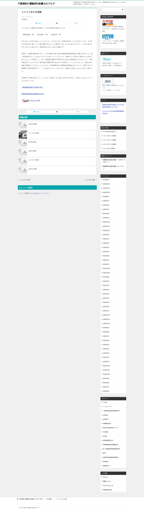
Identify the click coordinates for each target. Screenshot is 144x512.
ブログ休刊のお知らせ (109, 131)
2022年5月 (106, 247)
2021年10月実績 (32, 124)
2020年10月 (106, 323)
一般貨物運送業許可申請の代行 (32, 87)
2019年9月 (106, 378)
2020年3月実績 (32, 142)
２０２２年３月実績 (33, 160)
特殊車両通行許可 (108, 440)
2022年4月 (106, 251)
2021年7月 (106, 285)
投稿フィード (107, 481)
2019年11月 (106, 370)
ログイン (37, 193)
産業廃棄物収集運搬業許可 (110, 444)
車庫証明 (105, 461)
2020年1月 (106, 361)
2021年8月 (106, 281)
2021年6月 (106, 289)
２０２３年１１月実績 (109, 140)
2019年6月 (106, 391)
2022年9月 (106, 234)
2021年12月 (106, 268)
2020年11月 (106, 319)
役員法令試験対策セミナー (110, 427)
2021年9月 (106, 277)
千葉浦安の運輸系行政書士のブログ (40, 3)
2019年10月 (106, 374)
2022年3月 (106, 256)
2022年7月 (106, 239)
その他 (105, 402)
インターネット (107, 406)
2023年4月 (106, 209)
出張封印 (105, 419)
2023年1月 (106, 217)
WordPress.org (107, 489)
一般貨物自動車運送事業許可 (111, 410)
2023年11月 (106, 188)
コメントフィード (108, 485)
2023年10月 (106, 192)
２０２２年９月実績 (90, 180)
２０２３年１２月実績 (109, 136)
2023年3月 (106, 213)
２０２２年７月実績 (25, 180)
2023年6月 (106, 205)
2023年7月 (106, 201)
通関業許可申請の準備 (109, 159)
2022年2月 (106, 260)
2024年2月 (106, 179)
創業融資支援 (107, 423)
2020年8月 (106, 332)
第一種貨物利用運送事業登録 (111, 449)
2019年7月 (106, 387)
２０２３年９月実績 (109, 148)
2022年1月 (106, 264)
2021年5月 (106, 294)
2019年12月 (106, 366)
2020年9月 (106, 327)
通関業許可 (106, 465)
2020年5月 (106, 344)
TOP (31, 499)
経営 (104, 453)
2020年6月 (106, 340)
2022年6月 (106, 243)
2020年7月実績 (32, 151)
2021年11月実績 (32, 169)
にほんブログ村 (30, 100)
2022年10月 (106, 230)
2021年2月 (106, 306)
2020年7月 (106, 336)
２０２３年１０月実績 (109, 144)
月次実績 (24, 19)
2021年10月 (106, 272)
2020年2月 (106, 357)
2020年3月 (106, 353)
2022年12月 (106, 222)
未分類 (105, 436)
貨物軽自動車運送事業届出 (110, 457)
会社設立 (105, 415)
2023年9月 (106, 196)
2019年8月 (106, 382)
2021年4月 (106, 298)
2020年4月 (106, 349)
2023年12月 (106, 184)
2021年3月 (106, 302)
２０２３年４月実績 (33, 133)
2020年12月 (106, 315)
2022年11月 (106, 226)
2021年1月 (106, 310)
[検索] (113, 10)
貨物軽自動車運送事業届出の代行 (32, 94)
